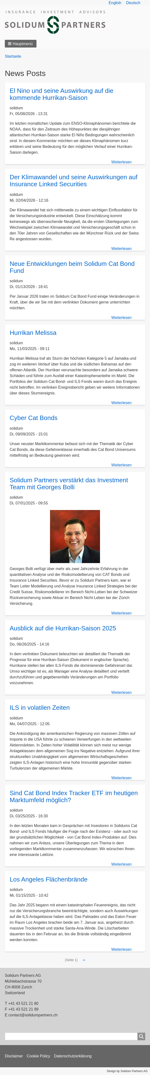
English (115, 3)
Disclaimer (14, 1056)
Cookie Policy (38, 1056)
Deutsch (133, 3)
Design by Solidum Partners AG (127, 1071)
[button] (20, 44)
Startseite (13, 56)
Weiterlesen (121, 162)
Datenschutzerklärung (73, 1056)
